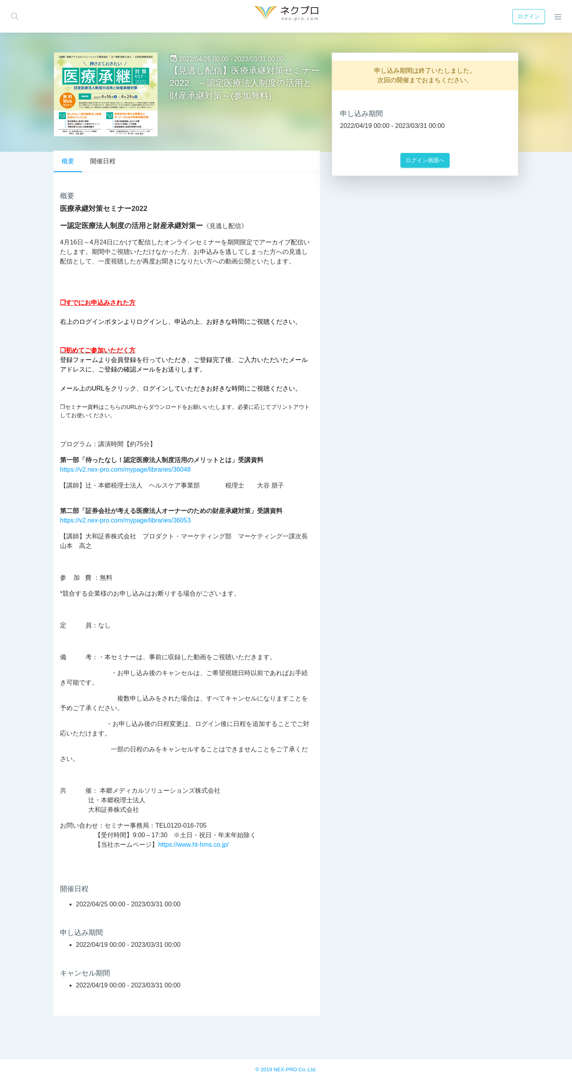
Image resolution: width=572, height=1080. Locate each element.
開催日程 (103, 161)
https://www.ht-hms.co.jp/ (193, 844)
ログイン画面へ (425, 160)
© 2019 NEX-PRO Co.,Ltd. (286, 1069)
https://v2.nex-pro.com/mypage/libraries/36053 (125, 520)
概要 (68, 161)
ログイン (527, 16)
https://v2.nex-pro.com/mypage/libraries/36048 (125, 469)
